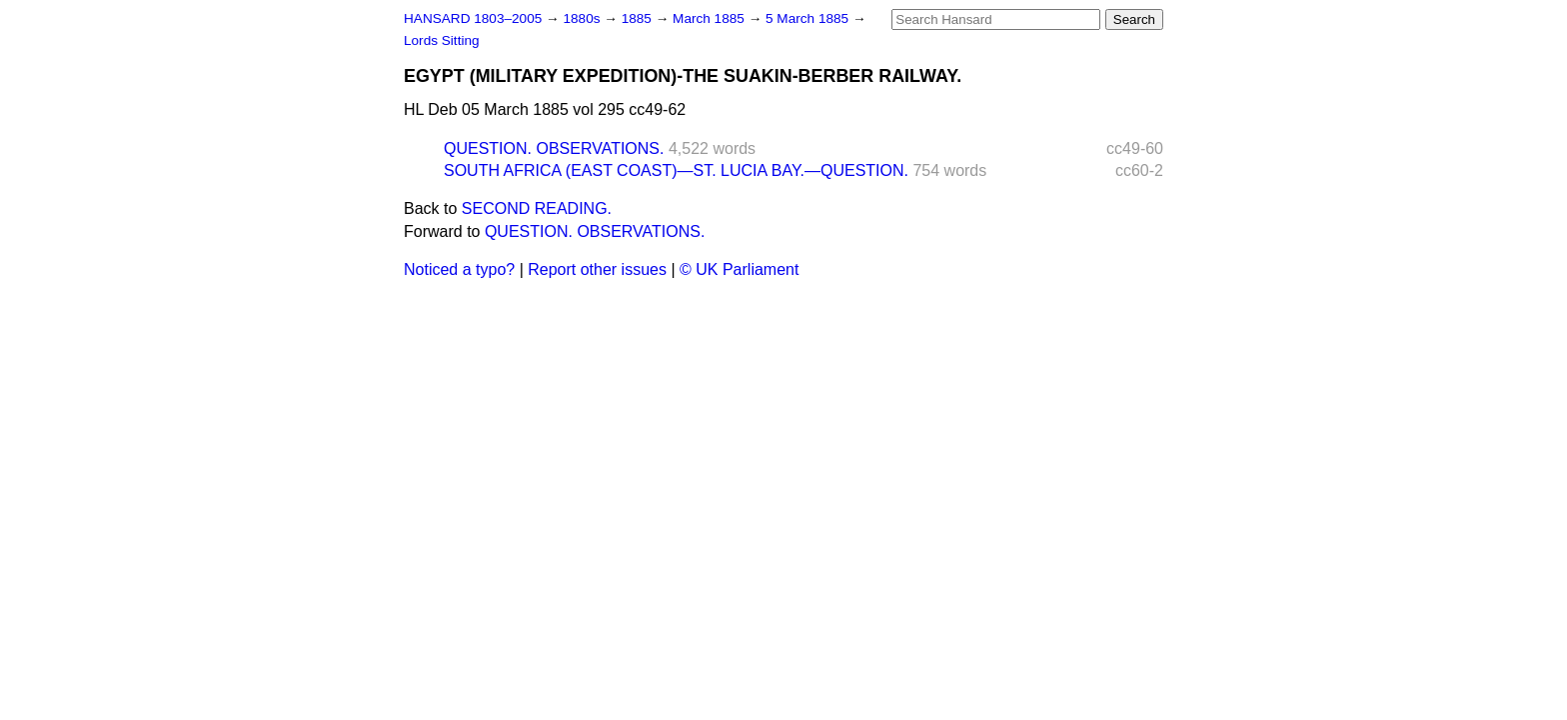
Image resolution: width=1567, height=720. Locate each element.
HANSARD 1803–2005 (473, 18)
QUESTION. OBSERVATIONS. (554, 148)
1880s (583, 18)
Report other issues (597, 269)
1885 (639, 18)
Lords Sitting (442, 40)
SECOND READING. (537, 208)
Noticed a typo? (459, 269)
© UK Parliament (739, 269)
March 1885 (711, 18)
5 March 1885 (809, 18)
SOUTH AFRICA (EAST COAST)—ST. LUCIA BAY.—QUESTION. (676, 170)
